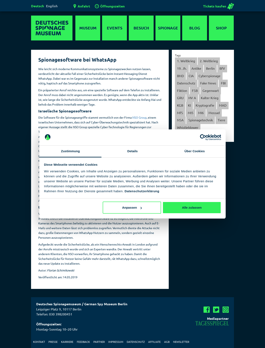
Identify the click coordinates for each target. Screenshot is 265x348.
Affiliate (154, 341)
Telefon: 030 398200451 (54, 314)
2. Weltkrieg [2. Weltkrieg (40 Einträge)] (209, 61)
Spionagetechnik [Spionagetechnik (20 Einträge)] (200, 120)
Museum (87, 27)
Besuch (141, 27)
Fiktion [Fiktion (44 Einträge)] (182, 90)
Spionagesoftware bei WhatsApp (77, 59)
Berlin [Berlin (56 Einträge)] (210, 68)
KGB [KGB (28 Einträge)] (180, 105)
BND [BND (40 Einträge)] (180, 76)
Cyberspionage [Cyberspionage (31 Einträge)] (209, 76)
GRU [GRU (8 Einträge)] (180, 98)
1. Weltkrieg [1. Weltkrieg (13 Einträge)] (186, 61)
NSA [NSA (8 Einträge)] (180, 120)
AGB (167, 341)
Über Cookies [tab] (194, 151)
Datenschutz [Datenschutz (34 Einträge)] (186, 83)
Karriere (67, 341)
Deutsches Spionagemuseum (51, 28)
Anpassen (132, 207)
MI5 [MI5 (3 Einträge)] (190, 113)
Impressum (115, 341)
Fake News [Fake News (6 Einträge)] (208, 83)
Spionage (168, 27)
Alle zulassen (192, 207)
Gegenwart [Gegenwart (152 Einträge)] (210, 90)
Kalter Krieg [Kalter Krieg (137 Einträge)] (209, 98)
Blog (194, 27)
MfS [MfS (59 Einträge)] (180, 113)
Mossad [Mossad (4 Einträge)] (214, 113)
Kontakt (39, 341)
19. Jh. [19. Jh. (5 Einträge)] (182, 68)
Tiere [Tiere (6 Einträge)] (221, 120)
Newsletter (181, 341)
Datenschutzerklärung (142, 191)
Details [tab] (132, 151)
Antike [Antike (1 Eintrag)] (196, 68)
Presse (53, 341)
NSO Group (139, 117)
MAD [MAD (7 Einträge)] (222, 105)
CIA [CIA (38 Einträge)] (191, 76)
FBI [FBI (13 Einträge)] (223, 83)
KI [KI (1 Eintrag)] (189, 105)
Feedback (83, 341)
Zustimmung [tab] (70, 151)
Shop (221, 27)
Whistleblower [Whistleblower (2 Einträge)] (187, 127)
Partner (99, 341)
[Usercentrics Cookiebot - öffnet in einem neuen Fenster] (203, 137)
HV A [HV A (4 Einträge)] (192, 98)
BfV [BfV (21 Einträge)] (222, 68)
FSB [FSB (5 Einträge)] (195, 90)
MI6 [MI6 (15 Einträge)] (201, 113)
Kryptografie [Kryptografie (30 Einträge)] (205, 105)
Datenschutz (136, 341)
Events (114, 27)
